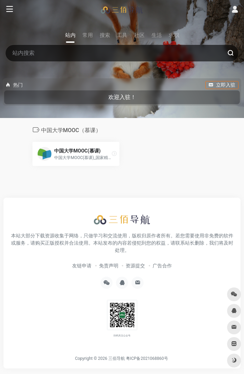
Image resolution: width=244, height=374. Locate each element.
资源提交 (135, 265)
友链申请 (81, 265)
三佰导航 (116, 358)
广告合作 (162, 265)
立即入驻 (221, 85)
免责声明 (108, 265)
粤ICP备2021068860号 (147, 358)
